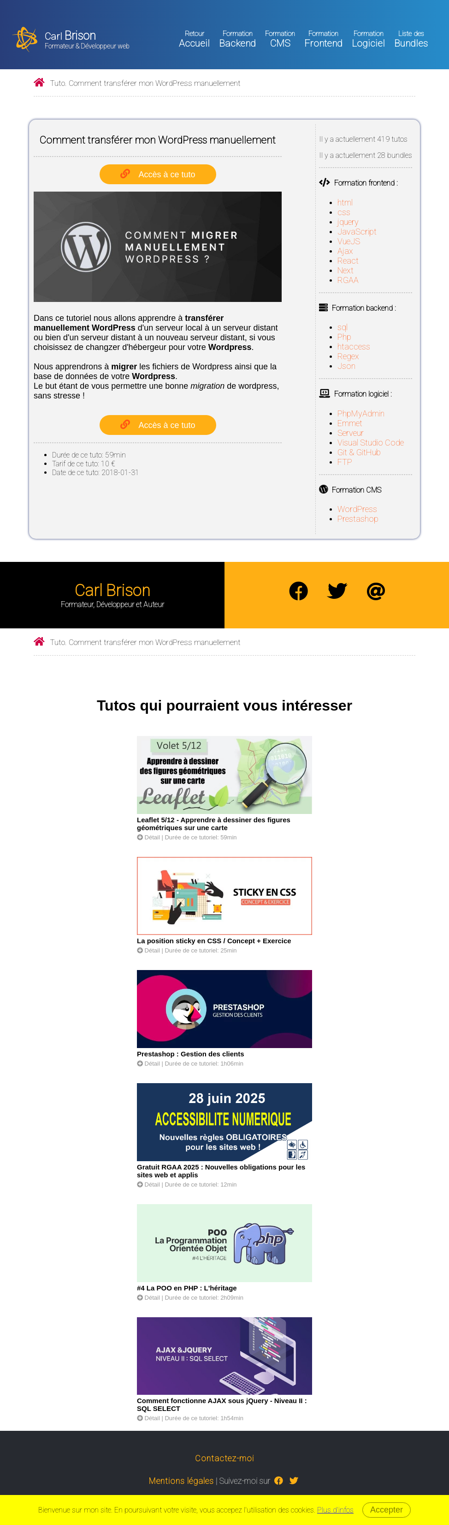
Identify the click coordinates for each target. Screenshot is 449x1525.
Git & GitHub (359, 452)
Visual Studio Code (370, 442)
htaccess (353, 346)
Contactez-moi (224, 1458)
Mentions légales (181, 1481)
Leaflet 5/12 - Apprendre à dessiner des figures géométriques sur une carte (213, 824)
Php (344, 337)
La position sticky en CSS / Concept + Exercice (214, 941)
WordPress (357, 509)
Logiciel (368, 39)
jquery (348, 222)
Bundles (411, 39)
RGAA (348, 280)
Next (345, 270)
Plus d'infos (335, 1510)
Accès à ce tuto (166, 174)
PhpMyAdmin (360, 413)
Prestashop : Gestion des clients (190, 1054)
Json (346, 366)
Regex (348, 356)
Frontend (323, 39)
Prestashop (357, 519)
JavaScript (357, 231)
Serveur (350, 433)
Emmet (349, 423)
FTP (344, 462)
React (348, 260)
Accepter (386, 1509)
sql (342, 327)
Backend (237, 39)
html (345, 202)
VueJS (348, 241)
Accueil (194, 39)
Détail (148, 837)
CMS (280, 39)
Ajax (345, 251)
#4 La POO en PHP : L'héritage (187, 1288)
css (343, 212)
